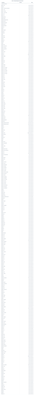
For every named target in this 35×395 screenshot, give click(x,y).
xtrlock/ (3, 357)
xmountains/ (4, 251)
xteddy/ (3, 350)
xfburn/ (3, 153)
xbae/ (3, 57)
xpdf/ (3, 280)
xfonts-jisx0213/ (5, 173)
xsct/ (3, 319)
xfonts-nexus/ (4, 183)
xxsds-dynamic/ (5, 382)
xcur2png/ (4, 108)
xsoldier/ (4, 334)
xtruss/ (3, 360)
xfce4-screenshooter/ (5, 154)
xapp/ (3, 41)
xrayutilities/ (4, 306)
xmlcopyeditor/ (4, 241)
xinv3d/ (3, 209)
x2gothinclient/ (4, 25)
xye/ (3, 383)
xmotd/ (3, 250)
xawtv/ (3, 54)
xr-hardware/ (4, 299)
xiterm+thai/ (4, 212)
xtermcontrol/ (4, 351)
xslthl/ (3, 328)
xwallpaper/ (4, 370)
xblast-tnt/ (4, 66)
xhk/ (3, 199)
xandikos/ (4, 37)
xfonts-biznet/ (4, 166)
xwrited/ (4, 376)
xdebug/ (4, 112)
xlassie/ (3, 225)
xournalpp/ (4, 273)
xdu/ (3, 135)
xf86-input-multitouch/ (5, 150)
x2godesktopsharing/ (5, 19)
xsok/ (3, 331)
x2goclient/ (4, 18)
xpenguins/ (4, 282)
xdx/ (3, 138)
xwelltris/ (4, 373)
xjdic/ (3, 215)
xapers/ (3, 40)
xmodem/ (4, 248)
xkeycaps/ (4, 224)
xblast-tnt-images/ (5, 67)
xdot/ (3, 131)
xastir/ (3, 50)
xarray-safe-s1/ (4, 47)
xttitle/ (3, 361)
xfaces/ (3, 151)
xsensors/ (4, 322)
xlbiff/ (3, 228)
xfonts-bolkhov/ (5, 167)
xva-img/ (4, 366)
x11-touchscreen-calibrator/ (6, 8)
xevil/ (3, 147)
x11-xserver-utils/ (5, 12)
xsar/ (3, 315)
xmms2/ (4, 247)
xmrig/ (3, 257)
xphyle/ (3, 286)
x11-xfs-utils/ (4, 11)
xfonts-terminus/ (5, 186)
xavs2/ (3, 53)
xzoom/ (3, 393)
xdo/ (3, 128)
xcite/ (3, 99)
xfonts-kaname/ (5, 176)
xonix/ (3, 264)
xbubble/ (4, 82)
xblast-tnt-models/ (5, 70)
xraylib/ (3, 305)
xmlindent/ (4, 244)
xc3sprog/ (4, 86)
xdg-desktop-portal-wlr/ (6, 124)
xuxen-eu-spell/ (4, 364)
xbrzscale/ (4, 79)
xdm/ (3, 125)
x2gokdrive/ (4, 21)
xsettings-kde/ (4, 324)
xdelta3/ (4, 115)
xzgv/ (3, 390)
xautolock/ (4, 51)
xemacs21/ (4, 141)
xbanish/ (4, 60)
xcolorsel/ (4, 102)
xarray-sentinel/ (5, 48)
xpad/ (3, 276)
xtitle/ (3, 354)
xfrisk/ (3, 190)
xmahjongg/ (4, 238)
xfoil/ (3, 160)
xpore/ (3, 290)
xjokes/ (3, 218)
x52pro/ (4, 31)
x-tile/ (3, 6)
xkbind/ (3, 221)
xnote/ (3, 263)
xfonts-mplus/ (4, 182)
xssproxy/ (4, 337)
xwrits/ (3, 377)
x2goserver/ (4, 24)
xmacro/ (4, 237)
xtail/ (3, 347)
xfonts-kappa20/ (5, 177)
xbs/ (3, 80)
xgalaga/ (4, 193)
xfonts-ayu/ (4, 163)
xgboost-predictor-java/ (6, 196)
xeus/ (3, 144)
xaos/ (3, 38)
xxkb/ (3, 380)
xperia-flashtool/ (5, 283)
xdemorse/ (4, 118)
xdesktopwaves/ (5, 119)
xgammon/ (4, 195)
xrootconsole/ (4, 312)
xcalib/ (3, 89)
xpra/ (3, 293)
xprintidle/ (4, 295)
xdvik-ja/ (4, 137)
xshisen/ (4, 325)
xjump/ (3, 219)
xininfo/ (4, 208)
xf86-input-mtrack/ (5, 148)
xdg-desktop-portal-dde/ (6, 122)
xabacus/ (4, 35)
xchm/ (3, 96)
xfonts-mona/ (4, 180)
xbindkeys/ (4, 64)
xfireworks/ (4, 157)
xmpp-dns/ (4, 254)
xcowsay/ (4, 105)
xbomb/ (4, 76)
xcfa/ (3, 93)
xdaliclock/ (4, 111)
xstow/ (3, 338)
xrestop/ (4, 309)
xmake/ (3, 240)
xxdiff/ (3, 379)
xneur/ (3, 260)
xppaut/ (4, 292)
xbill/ (3, 63)
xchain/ (3, 95)
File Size (20, 2)
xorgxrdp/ (4, 266)
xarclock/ (4, 44)
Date (32, 2)
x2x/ (3, 28)
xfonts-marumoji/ (5, 179)
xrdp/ (3, 308)
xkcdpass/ (4, 222)
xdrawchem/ (4, 134)
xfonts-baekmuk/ (5, 164)
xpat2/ (3, 279)
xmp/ (3, 253)
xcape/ (3, 90)
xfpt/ (3, 189)
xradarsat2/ (4, 302)
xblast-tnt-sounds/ (5, 73)
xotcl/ (3, 270)
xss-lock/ (4, 335)
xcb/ (3, 92)
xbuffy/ (3, 83)
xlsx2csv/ (4, 234)
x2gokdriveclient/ (5, 22)
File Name (3, 2)
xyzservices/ (4, 389)
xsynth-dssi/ (4, 341)
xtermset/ (4, 353)
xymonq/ (4, 386)
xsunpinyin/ (4, 340)
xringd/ (3, 311)
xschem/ (4, 318)
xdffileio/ (4, 121)
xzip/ (3, 392)
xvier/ (3, 367)
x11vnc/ (4, 15)
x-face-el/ (4, 5)
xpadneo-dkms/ (5, 277)
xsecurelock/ (4, 321)
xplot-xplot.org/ (5, 289)
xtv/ (3, 363)
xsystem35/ (4, 344)
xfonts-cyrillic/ (4, 170)
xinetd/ (3, 206)
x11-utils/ (4, 9)
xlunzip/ (4, 235)
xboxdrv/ (4, 77)
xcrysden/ (4, 106)
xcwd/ (3, 109)
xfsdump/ (4, 192)
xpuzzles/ (4, 296)
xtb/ (3, 348)
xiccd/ (3, 202)
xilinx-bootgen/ (4, 205)
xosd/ (3, 267)
